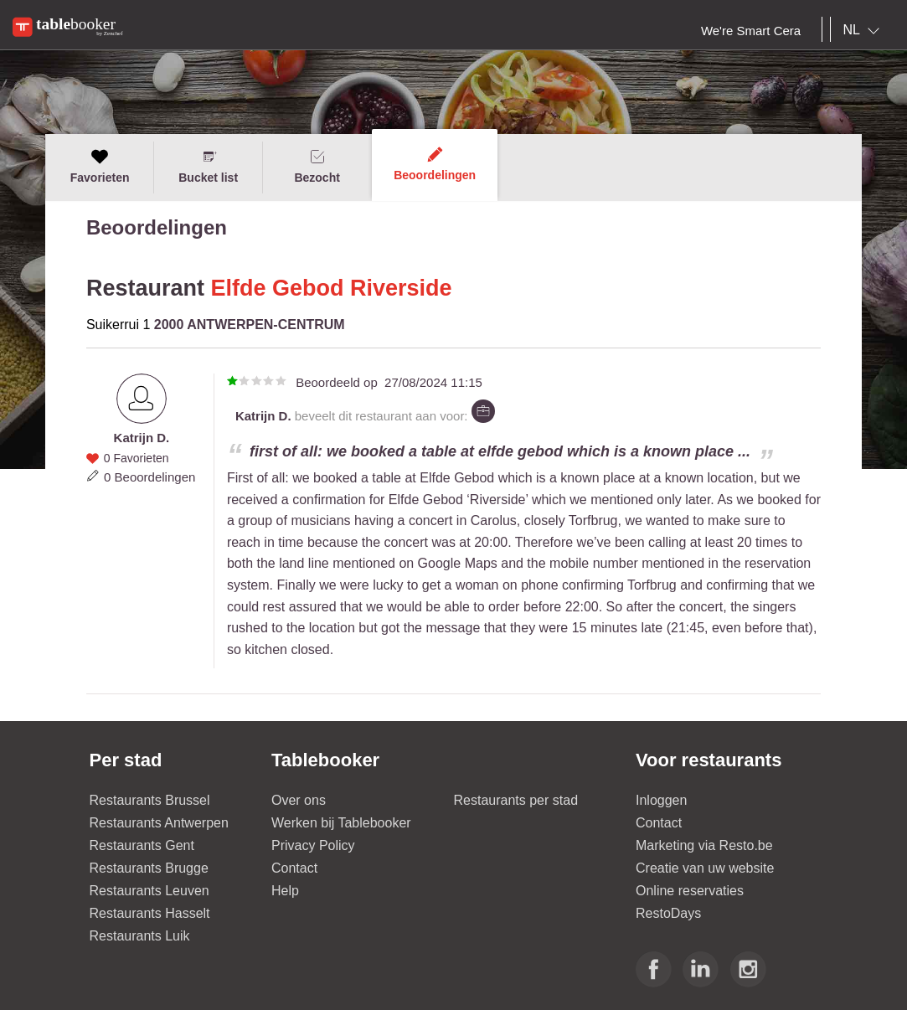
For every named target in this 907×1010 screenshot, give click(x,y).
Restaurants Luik (140, 936)
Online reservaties (690, 891)
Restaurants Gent (142, 845)
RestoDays (668, 913)
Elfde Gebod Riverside (330, 288)
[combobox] (864, 30)
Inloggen (661, 800)
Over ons (298, 800)
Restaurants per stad (516, 800)
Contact (294, 868)
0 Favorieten (136, 458)
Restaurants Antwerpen (159, 823)
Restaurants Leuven (149, 891)
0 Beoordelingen (149, 477)
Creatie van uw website (705, 868)
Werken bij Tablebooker (341, 823)
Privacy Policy (313, 845)
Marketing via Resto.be (704, 845)
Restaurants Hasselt (150, 913)
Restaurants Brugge (149, 868)
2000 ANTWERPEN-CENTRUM (249, 324)
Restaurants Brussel (150, 800)
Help (285, 891)
